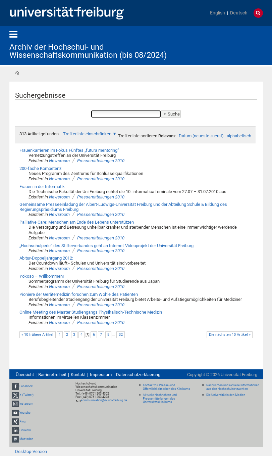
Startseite (17, 73)
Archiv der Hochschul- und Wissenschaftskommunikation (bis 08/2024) (88, 51)
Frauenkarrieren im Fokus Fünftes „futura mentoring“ (69, 150)
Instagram (26, 404)
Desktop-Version (31, 451)
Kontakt (78, 374)
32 (121, 334)
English (217, 13)
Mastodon (26, 439)
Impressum (101, 374)
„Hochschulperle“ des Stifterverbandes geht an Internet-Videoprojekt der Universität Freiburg (106, 245)
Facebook (26, 386)
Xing (22, 421)
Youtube (25, 412)
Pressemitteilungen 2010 (100, 160)
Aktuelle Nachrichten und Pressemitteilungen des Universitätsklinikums (160, 398)
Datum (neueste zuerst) (201, 135)
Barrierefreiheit (52, 374)
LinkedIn (25, 430)
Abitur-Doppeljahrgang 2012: (46, 258)
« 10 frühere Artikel (37, 334)
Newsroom (59, 160)
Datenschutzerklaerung (138, 374)
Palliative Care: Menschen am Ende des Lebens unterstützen (76, 222)
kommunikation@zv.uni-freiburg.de (104, 400)
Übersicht (25, 374)
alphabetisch (239, 135)
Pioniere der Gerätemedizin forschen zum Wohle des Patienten (78, 294)
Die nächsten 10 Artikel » (230, 334)
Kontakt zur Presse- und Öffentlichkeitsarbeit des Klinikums (166, 387)
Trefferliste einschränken (87, 133)
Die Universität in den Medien (225, 395)
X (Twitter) (26, 395)
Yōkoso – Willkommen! (41, 276)
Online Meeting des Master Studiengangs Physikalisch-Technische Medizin (90, 312)
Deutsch (239, 13)
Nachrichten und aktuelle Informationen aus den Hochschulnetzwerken (232, 387)
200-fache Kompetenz (40, 168)
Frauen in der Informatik (42, 186)
